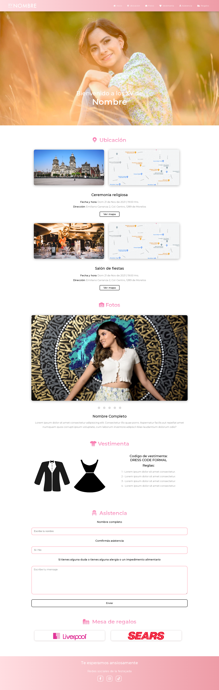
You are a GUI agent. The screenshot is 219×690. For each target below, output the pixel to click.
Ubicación (133, 6)
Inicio (117, 6)
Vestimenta (166, 6)
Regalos (203, 6)
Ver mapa (110, 214)
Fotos (149, 6)
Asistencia (185, 6)
